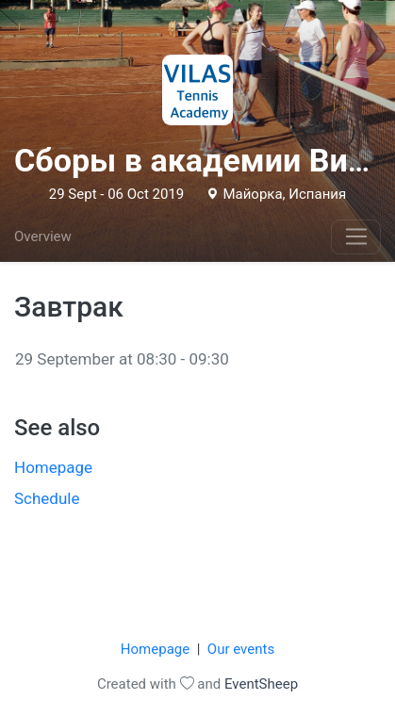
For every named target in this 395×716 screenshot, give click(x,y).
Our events (240, 649)
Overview (43, 236)
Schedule (46, 498)
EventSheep (261, 683)
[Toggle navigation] (356, 237)
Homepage (53, 467)
